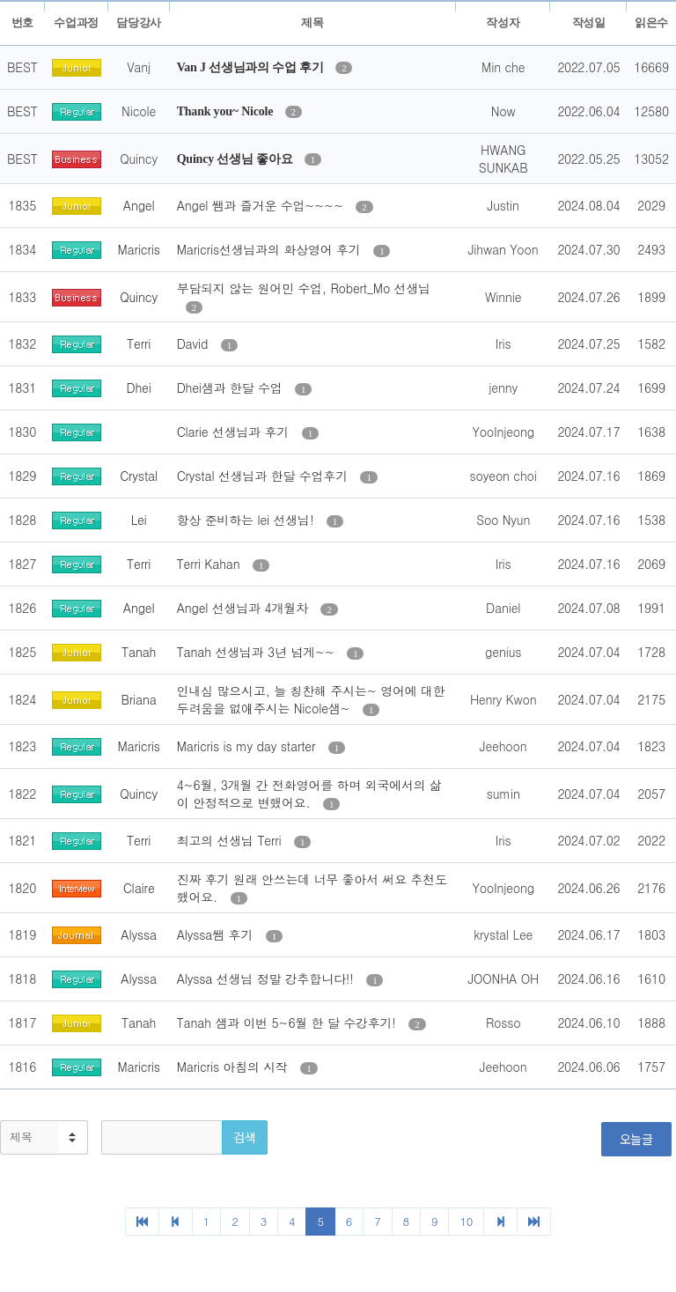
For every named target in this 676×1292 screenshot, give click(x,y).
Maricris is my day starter (248, 746)
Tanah (138, 652)
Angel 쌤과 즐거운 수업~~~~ (262, 205)
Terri (139, 343)
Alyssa (139, 934)
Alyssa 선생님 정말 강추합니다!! (267, 978)
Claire (139, 888)
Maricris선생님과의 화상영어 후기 (271, 249)
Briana (138, 699)
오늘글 (636, 1139)
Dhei (139, 387)
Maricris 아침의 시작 (234, 1066)
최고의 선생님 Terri (231, 840)
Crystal (139, 475)
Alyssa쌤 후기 (217, 934)
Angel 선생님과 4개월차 (244, 607)
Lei (139, 519)
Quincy (139, 297)
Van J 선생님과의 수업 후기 (252, 67)
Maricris (138, 249)
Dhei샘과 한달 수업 (231, 387)
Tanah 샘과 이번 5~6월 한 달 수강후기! (288, 1022)
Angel (139, 205)
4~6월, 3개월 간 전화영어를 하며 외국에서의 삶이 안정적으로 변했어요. (309, 793)
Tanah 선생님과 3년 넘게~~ (258, 652)
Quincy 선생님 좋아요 (236, 159)
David (194, 343)
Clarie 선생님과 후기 (235, 431)
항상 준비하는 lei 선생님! (247, 519)
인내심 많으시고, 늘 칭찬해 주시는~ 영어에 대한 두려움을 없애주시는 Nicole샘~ (311, 699)
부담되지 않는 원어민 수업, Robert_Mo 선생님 (303, 288)
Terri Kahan (210, 563)
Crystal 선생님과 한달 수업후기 (264, 475)
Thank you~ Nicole (226, 111)
